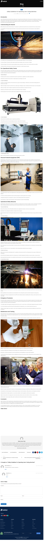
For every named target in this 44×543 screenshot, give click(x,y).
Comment (2, 486)
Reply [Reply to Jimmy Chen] (7, 477)
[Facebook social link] (33, 452)
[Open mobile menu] (41, 1)
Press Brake (1, 521)
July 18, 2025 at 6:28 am (39, 473)
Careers (12, 524)
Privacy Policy (18, 539)
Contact (23, 528)
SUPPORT (23, 520)
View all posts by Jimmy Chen (21, 448)
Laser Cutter (2, 527)
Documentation (34, 528)
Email (23, 496)
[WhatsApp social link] (7, 516)
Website (2, 500)
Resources (33, 520)
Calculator (33, 524)
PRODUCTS (1, 520)
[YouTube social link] (4, 516)
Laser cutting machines (4, 19)
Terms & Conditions (24, 539)
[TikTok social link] (9, 516)
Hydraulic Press (2, 524)
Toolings (33, 527)
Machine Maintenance (22, 452)
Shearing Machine (2, 523)
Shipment (12, 528)
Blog (23, 6)
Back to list (22, 458)
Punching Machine (2, 526)
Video (33, 521)
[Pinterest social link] (37, 452)
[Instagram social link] (3, 516)
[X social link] (35, 452)
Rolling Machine (2, 528)
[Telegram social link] (42, 452)
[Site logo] (4, 1)
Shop (33, 523)
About (12, 521)
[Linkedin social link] (40, 452)
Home (20, 6)
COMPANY (12, 520)
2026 (21, 537)
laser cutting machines (20, 70)
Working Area (29, 452)
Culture (12, 523)
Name (2, 496)
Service (23, 527)
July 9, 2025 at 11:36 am (39, 466)
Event (11, 527)
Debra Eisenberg (7, 466)
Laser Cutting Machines (13, 452)
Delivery (23, 523)
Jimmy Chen (20, 13)
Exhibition (12, 526)
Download (23, 526)
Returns (23, 521)
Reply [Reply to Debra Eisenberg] (6, 470)
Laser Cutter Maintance (5, 452)
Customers (23, 524)
